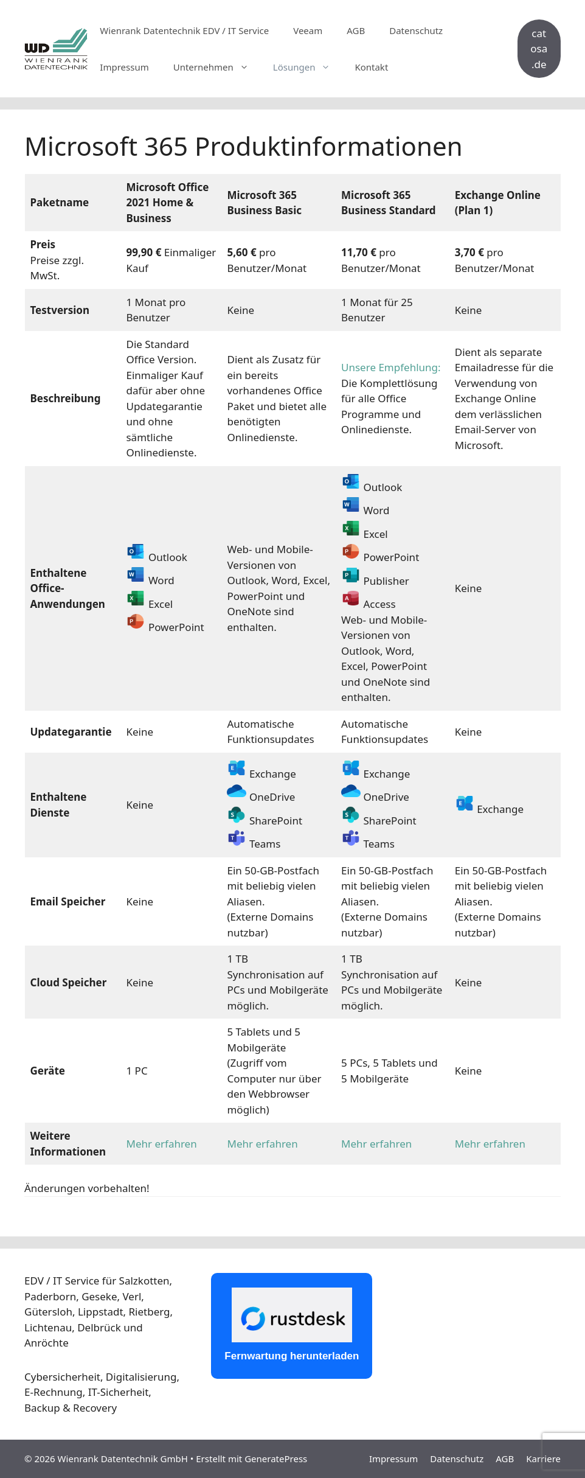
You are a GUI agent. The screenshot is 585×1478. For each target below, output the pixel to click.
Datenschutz (416, 30)
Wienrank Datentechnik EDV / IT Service (184, 30)
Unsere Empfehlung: (391, 367)
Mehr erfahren (161, 1144)
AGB (356, 30)
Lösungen (308, 67)
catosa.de (538, 48)
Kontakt (371, 67)
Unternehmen (217, 67)
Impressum (124, 67)
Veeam (307, 30)
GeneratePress (275, 1458)
